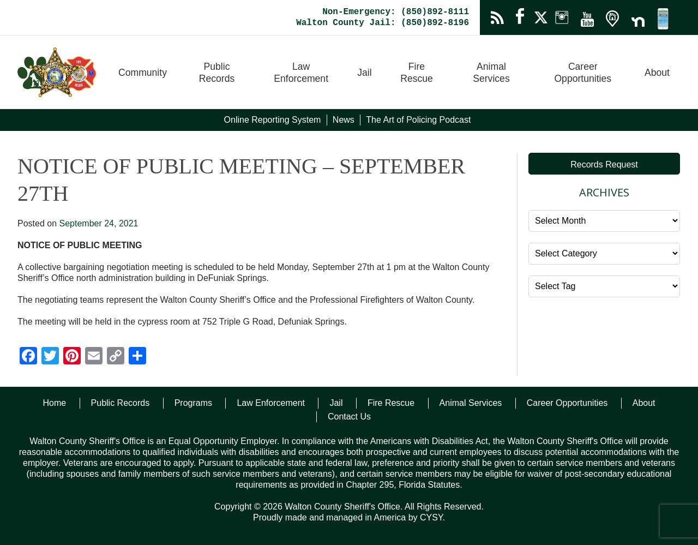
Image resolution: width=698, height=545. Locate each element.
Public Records (217, 72)
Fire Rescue (416, 72)
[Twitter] (50, 357)
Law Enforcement (301, 72)
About (657, 72)
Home (54, 403)
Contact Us (349, 416)
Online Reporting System (272, 119)
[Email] (94, 357)
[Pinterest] (72, 357)
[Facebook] (28, 357)
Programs (193, 403)
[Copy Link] (116, 357)
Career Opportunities (582, 72)
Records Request (604, 164)
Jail (364, 72)
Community (142, 72)
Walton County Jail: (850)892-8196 (382, 23)
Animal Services (491, 72)
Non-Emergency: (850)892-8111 (395, 12)
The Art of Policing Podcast (418, 119)
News (343, 119)
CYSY (431, 517)
